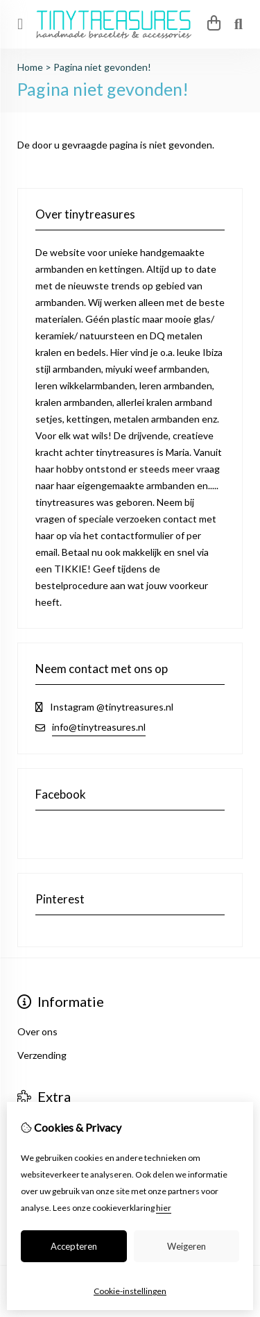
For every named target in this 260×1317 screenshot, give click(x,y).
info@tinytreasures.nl (99, 727)
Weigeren (186, 1246)
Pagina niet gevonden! (102, 67)
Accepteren (74, 1246)
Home (30, 67)
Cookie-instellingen (130, 1291)
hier (163, 1208)
